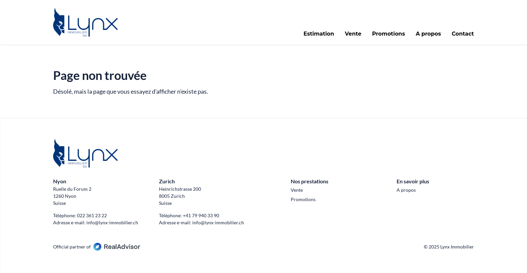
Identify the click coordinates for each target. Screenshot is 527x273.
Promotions (388, 34)
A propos (428, 34)
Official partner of (96, 247)
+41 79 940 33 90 (201, 215)
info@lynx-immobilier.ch (112, 222)
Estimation (318, 34)
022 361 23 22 (92, 215)
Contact (463, 34)
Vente (353, 34)
